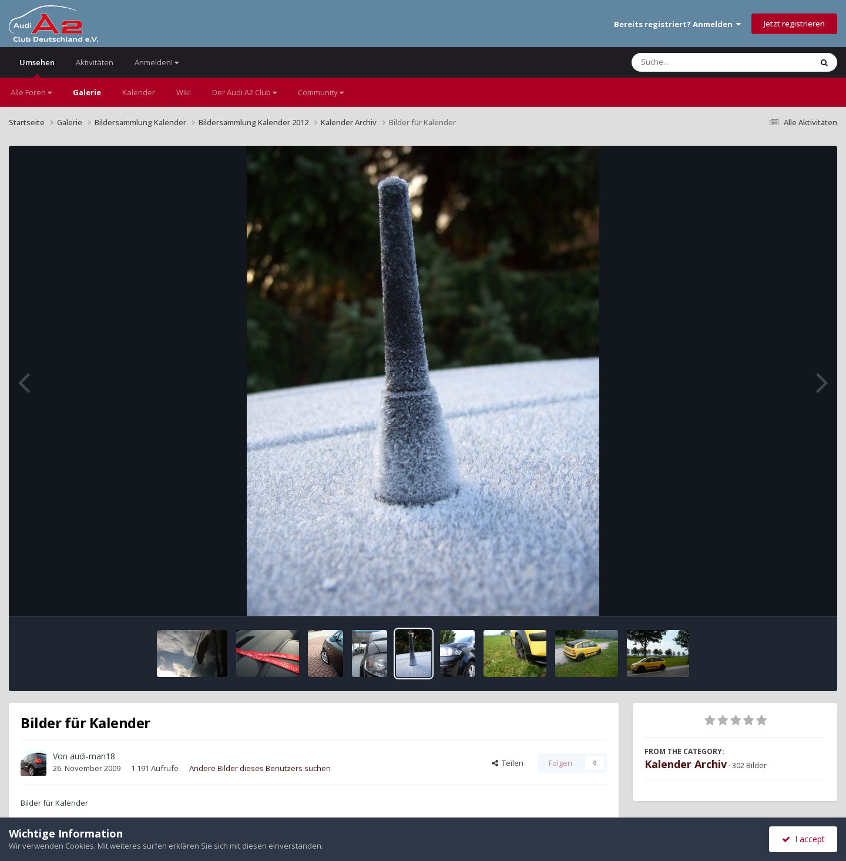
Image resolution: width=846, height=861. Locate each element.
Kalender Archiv (685, 764)
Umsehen (37, 67)
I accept (803, 839)
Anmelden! (157, 62)
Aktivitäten (94, 62)
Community (321, 92)
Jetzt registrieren (794, 23)
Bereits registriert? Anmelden (677, 24)
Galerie (87, 92)
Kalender (138, 92)
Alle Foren (31, 92)
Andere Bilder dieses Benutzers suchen (260, 768)
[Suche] (698, 62)
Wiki (183, 92)
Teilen (507, 763)
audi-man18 (92, 756)
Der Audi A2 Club (244, 92)
